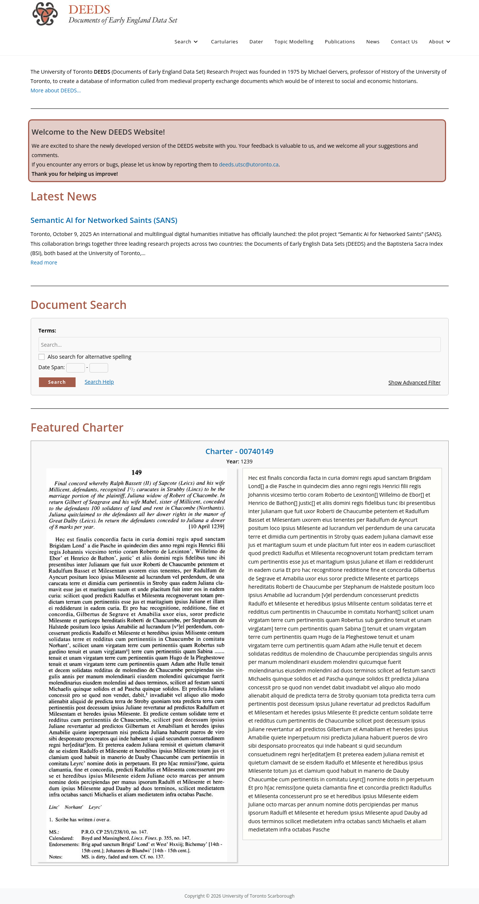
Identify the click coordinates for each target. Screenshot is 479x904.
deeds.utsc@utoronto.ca (248, 164)
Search (57, 382)
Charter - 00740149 (239, 451)
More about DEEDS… (56, 90)
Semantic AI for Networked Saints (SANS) (104, 220)
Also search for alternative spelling (89, 356)
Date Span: (52, 367)
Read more (44, 262)
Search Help (99, 381)
